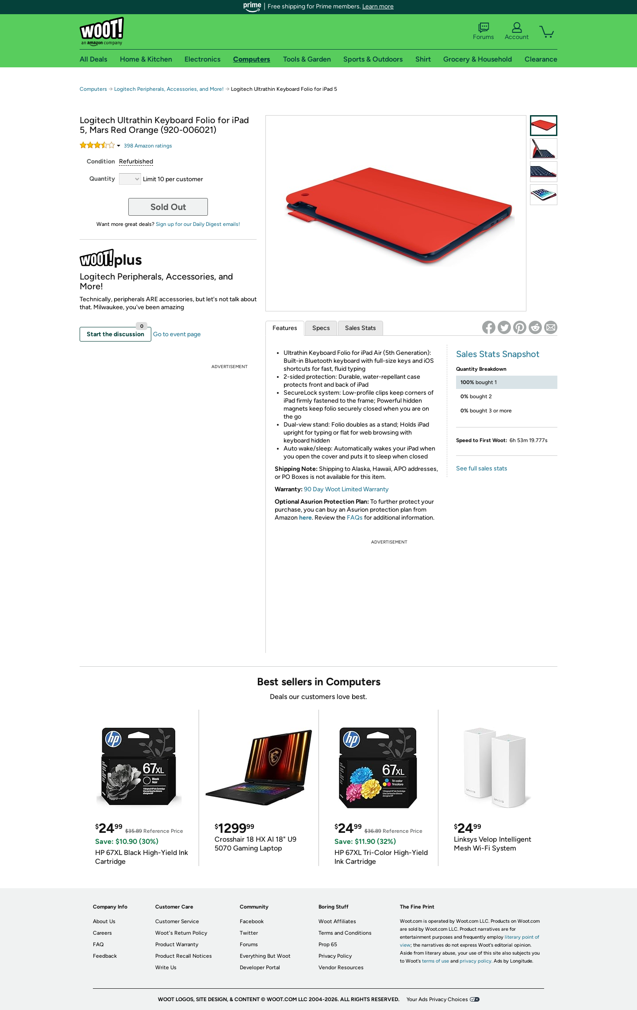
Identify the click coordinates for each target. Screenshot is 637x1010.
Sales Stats (360, 328)
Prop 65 (327, 944)
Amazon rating (148, 146)
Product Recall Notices (183, 956)
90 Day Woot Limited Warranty (346, 489)
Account (517, 31)
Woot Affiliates (337, 921)
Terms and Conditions (345, 933)
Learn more (378, 6)
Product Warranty (176, 944)
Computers (93, 89)
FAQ (98, 944)
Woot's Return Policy (181, 933)
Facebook (252, 921)
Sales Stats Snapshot (498, 354)
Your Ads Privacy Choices (437, 999)
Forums (483, 31)
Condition (101, 161)
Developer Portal (260, 967)
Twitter (249, 933)
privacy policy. (476, 961)
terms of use (435, 961)
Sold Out (168, 207)
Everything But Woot (265, 956)
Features (284, 328)
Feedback (105, 956)
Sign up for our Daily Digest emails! (198, 224)
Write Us (166, 967)
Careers (102, 933)
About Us (104, 921)
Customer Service (177, 921)
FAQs (355, 517)
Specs (321, 328)
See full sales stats (481, 468)
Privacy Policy (335, 956)
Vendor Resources (341, 967)
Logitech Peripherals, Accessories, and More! (169, 89)
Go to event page (177, 334)
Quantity (102, 179)
